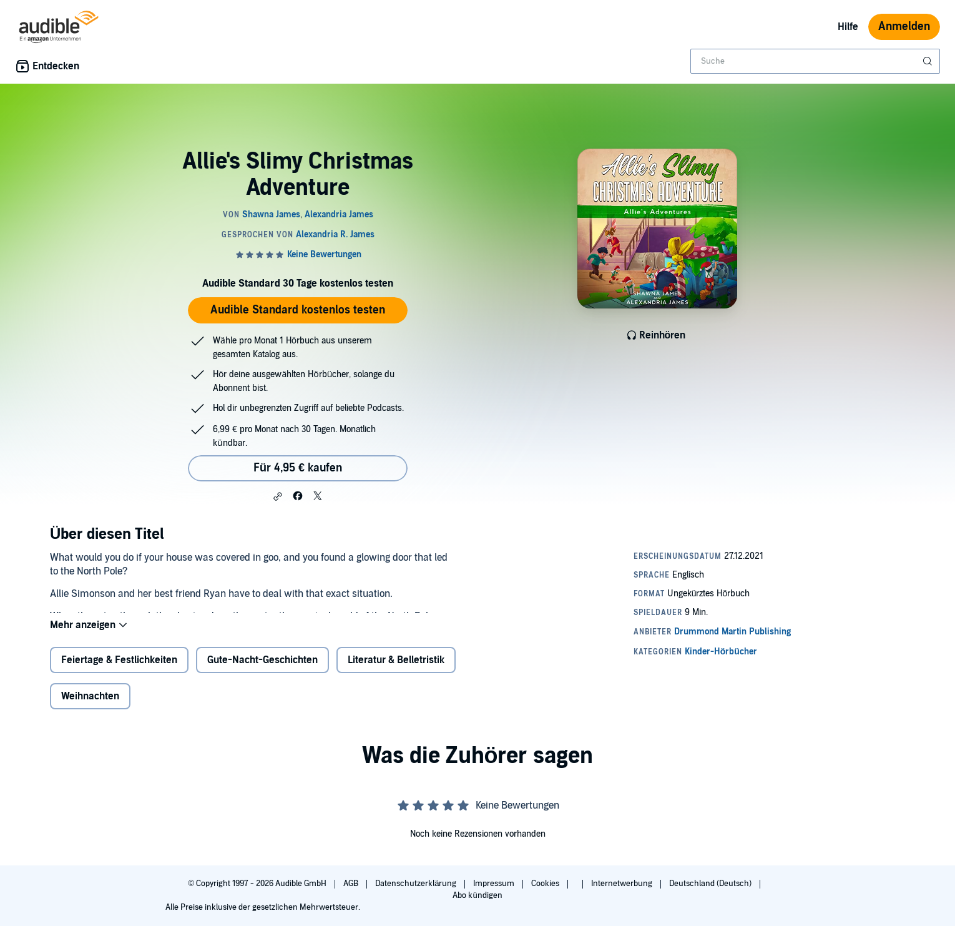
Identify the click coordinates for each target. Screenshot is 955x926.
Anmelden (904, 26)
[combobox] (815, 61)
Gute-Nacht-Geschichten (262, 670)
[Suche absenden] (929, 61)
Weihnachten (90, 706)
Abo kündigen (477, 895)
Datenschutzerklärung (416, 884)
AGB (351, 884)
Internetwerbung (622, 884)
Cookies (546, 884)
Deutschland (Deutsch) (711, 884)
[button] (278, 496)
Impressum (494, 884)
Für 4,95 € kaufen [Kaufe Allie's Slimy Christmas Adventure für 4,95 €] (297, 468)
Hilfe (848, 27)
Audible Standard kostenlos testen (297, 310)
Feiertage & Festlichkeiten (119, 670)
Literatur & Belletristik (396, 670)
